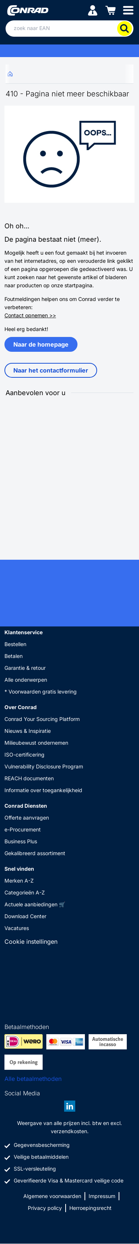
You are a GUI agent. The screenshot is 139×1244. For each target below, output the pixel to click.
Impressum (102, 1196)
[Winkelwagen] (110, 10)
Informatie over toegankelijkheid (43, 790)
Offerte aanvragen (26, 817)
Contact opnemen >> (30, 315)
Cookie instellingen (30, 941)
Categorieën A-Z (24, 892)
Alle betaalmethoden (33, 1078)
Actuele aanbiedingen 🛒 (34, 904)
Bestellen (15, 644)
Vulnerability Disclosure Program (43, 766)
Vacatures (16, 928)
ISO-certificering (24, 754)
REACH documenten (29, 778)
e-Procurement (22, 829)
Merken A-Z (19, 880)
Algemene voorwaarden (52, 1196)
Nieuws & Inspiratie (27, 731)
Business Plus (20, 841)
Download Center (25, 916)
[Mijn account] (92, 10)
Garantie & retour (25, 668)
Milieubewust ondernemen (36, 743)
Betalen (13, 656)
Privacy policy (45, 1208)
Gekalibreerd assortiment (34, 853)
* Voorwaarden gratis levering (40, 691)
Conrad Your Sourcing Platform (42, 719)
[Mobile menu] (128, 10)
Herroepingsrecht (90, 1208)
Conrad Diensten (25, 806)
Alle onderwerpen (25, 679)
